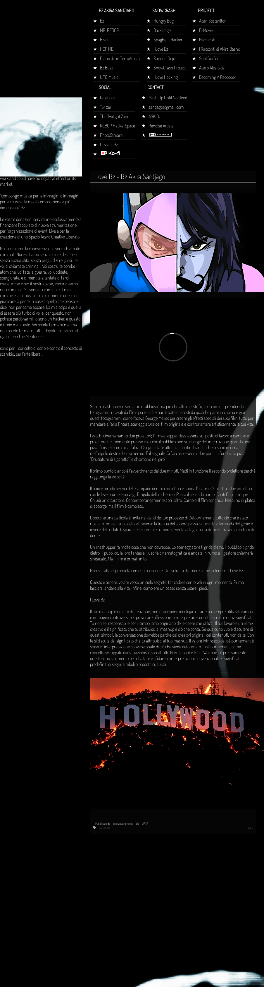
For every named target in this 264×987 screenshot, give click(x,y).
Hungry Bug (163, 21)
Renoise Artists (161, 126)
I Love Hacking (165, 77)
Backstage (162, 30)
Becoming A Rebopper (217, 77)
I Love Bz (160, 49)
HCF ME (106, 49)
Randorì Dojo (164, 58)
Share (250, 828)
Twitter (105, 107)
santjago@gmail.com (166, 107)
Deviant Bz (109, 144)
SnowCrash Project (169, 68)
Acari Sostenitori (213, 21)
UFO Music (109, 77)
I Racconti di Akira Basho (219, 49)
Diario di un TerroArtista (120, 58)
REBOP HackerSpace (117, 126)
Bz (102, 21)
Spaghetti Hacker (167, 39)
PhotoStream (111, 135)
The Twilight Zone (114, 116)
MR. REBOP (109, 30)
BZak (104, 39)
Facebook (107, 97)
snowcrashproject (123, 823)
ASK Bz (155, 116)
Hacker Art (208, 39)
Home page (12, 109)
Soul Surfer (209, 58)
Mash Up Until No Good (168, 97)
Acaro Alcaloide (212, 68)
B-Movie (206, 30)
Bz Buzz (106, 68)
